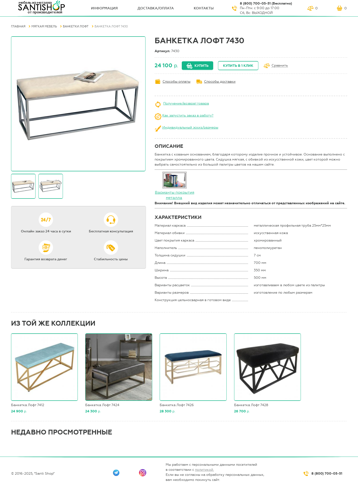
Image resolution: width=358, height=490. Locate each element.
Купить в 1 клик (238, 66)
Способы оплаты (176, 82)
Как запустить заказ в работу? (187, 115)
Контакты (204, 8)
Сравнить (280, 66)
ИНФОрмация (104, 8)
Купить (201, 66)
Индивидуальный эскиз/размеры (190, 127)
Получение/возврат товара (186, 103)
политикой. (204, 470)
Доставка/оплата (156, 8)
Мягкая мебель (44, 26)
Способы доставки (220, 82)
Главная (18, 26)
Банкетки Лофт (76, 26)
